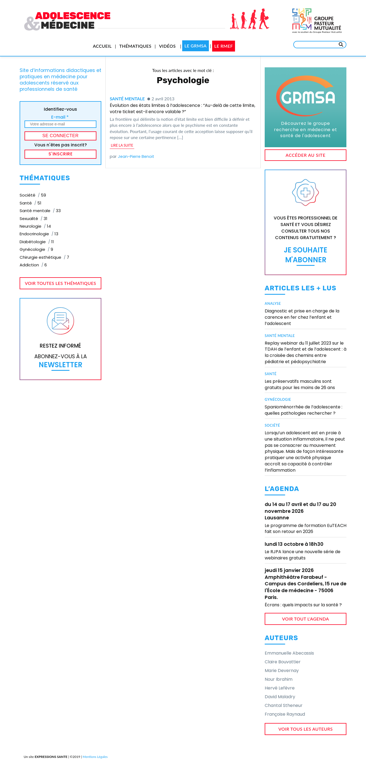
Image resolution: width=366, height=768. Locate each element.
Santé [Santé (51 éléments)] (30, 203)
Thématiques (135, 46)
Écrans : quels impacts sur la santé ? (303, 605)
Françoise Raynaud (285, 714)
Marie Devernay (282, 670)
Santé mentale (127, 98)
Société (272, 425)
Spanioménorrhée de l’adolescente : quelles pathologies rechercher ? (303, 410)
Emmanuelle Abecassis (289, 653)
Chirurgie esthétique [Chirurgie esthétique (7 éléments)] (44, 257)
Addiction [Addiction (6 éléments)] (33, 265)
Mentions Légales (95, 757)
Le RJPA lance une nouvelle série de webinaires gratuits (302, 555)
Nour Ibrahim (278, 679)
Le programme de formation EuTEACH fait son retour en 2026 (305, 528)
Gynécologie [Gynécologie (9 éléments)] (36, 249)
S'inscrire (60, 154)
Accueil (102, 46)
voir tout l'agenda (305, 618)
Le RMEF (223, 46)
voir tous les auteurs (305, 728)
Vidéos (167, 46)
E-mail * (60, 117)
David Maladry (280, 697)
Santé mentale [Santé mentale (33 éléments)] (40, 210)
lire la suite (122, 145)
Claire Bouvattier (283, 662)
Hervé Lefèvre (280, 688)
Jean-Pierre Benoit (136, 156)
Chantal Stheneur (284, 705)
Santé (271, 374)
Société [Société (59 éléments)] (33, 195)
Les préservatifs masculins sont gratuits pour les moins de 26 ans (300, 384)
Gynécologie (278, 399)
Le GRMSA (195, 45)
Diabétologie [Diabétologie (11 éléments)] (37, 242)
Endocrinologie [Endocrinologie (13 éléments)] (39, 234)
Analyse (273, 303)
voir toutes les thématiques (60, 283)
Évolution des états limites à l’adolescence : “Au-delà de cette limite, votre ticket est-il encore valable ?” (182, 108)
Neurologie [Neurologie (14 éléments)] (35, 226)
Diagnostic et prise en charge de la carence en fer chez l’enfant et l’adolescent (302, 317)
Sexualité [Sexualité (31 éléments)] (33, 218)
